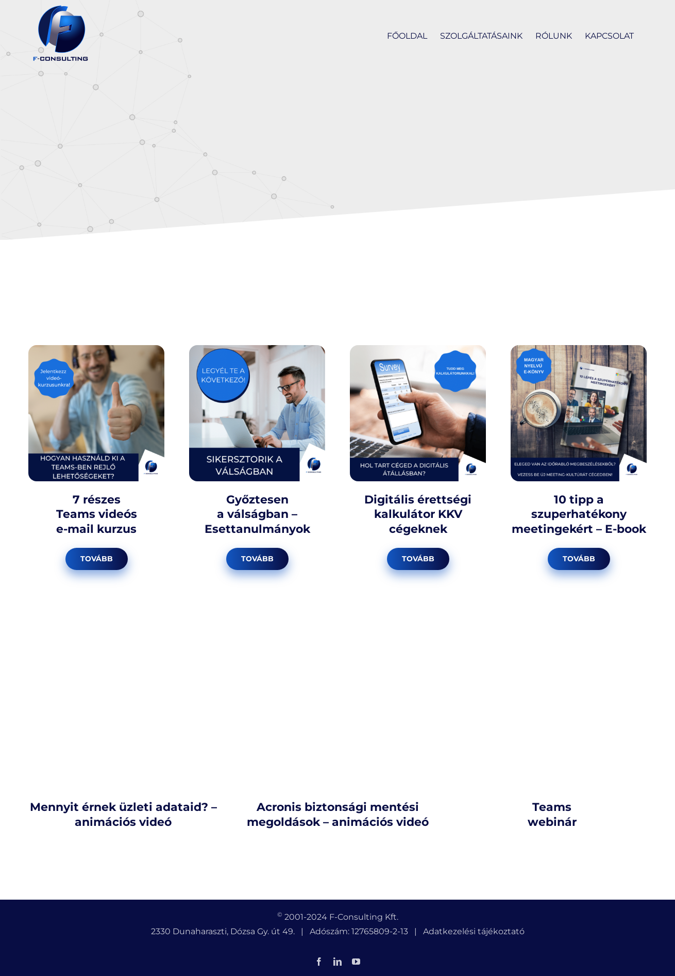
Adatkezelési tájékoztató (474, 931)
